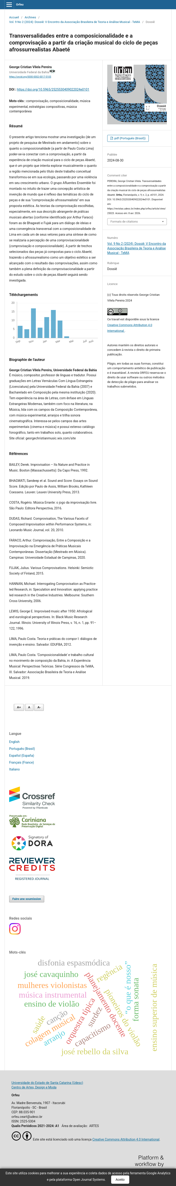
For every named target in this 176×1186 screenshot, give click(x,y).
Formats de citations (124, 221)
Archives (30, 17)
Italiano (14, 769)
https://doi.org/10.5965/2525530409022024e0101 (53, 89)
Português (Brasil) (22, 749)
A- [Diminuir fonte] (39, 707)
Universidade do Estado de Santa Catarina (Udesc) (47, 1083)
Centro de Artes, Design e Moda (33, 1087)
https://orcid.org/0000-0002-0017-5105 (30, 76)
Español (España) (21, 755)
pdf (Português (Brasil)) (130, 138)
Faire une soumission (26, 899)
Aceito (120, 1179)
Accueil (14, 17)
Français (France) (21, 762)
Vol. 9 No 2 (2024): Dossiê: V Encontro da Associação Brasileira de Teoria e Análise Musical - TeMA (74, 22)
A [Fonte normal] (29, 707)
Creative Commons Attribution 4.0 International (126, 1139)
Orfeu (20, 4)
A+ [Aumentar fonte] (19, 707)
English (14, 742)
